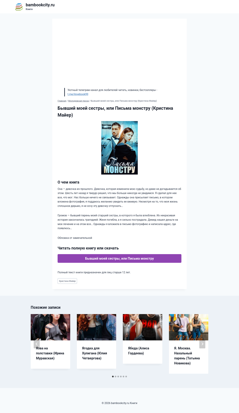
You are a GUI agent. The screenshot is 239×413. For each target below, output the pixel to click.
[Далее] (202, 343)
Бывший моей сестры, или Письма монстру (119, 258)
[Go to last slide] (37, 343)
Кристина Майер (67, 281)
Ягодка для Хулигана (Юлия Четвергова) (94, 353)
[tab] (113, 376)
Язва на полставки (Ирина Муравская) (50, 353)
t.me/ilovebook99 (78, 94)
